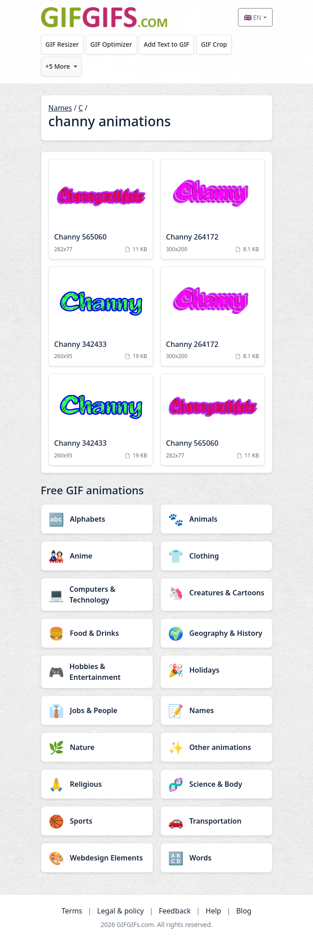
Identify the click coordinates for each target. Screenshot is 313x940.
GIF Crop (214, 44)
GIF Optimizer (111, 44)
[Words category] (216, 857)
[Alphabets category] (97, 519)
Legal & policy (120, 911)
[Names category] (216, 710)
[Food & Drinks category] (97, 633)
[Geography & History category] (216, 633)
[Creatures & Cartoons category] (216, 592)
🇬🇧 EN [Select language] (252, 17)
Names (60, 108)
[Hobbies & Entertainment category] (97, 672)
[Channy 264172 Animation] (213, 209)
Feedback (174, 911)
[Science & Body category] (216, 784)
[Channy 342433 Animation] (101, 316)
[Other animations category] (216, 747)
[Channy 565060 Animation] (101, 209)
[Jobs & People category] (97, 710)
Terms (72, 911)
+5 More (57, 66)
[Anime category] (97, 555)
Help (213, 911)
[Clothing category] (216, 555)
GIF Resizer (62, 44)
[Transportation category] (216, 821)
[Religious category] (97, 784)
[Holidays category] (216, 670)
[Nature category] (97, 747)
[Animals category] (216, 519)
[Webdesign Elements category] (97, 857)
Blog (243, 911)
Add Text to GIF (167, 44)
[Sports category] (97, 821)
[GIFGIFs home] (104, 17)
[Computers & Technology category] (97, 594)
